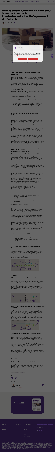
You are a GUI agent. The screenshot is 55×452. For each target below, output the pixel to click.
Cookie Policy (16, 55)
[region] (28, 53)
